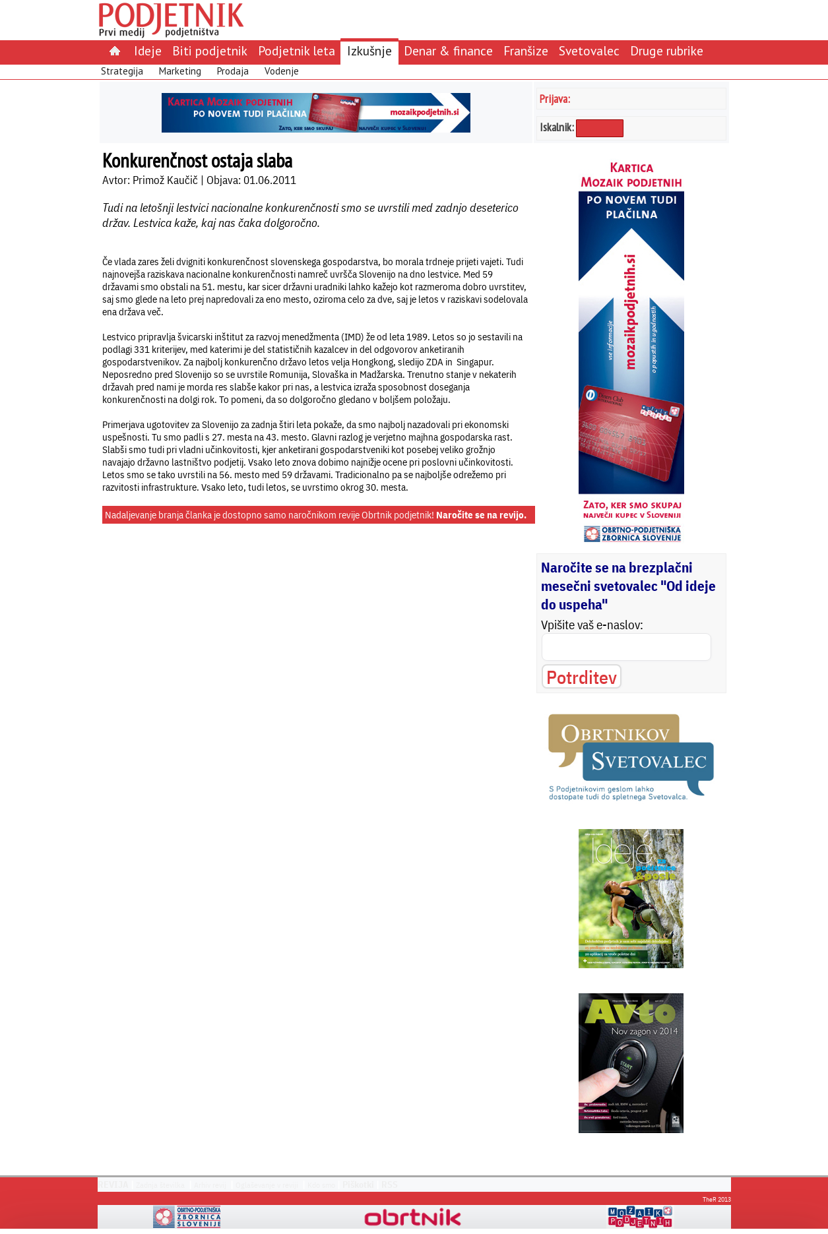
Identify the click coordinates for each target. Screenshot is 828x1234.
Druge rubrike (666, 50)
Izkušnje (369, 50)
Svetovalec (589, 50)
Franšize (525, 50)
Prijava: (555, 98)
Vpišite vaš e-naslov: (592, 624)
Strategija (122, 71)
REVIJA (113, 1184)
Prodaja (233, 71)
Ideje (148, 50)
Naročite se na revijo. (481, 515)
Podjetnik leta (296, 50)
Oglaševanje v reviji (267, 1185)
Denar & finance (448, 50)
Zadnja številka (160, 1185)
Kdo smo (321, 1185)
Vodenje (282, 71)
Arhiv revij (210, 1185)
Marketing (180, 71)
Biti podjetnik (209, 50)
